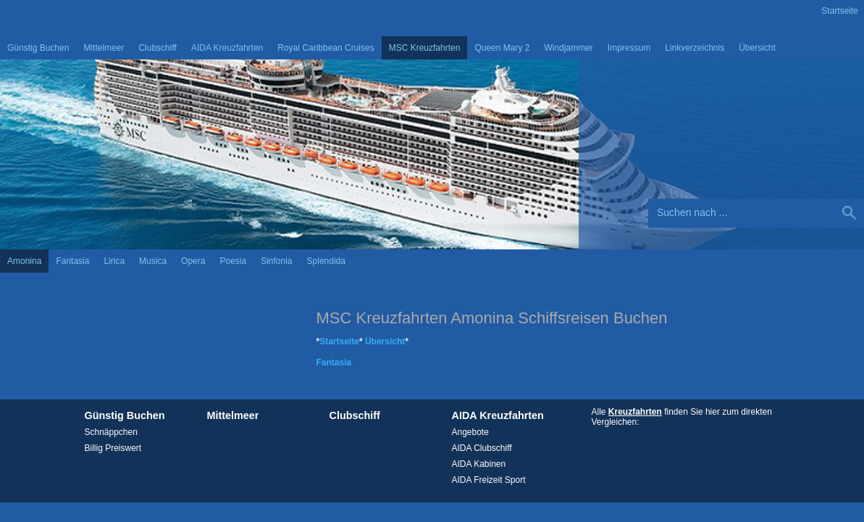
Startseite (839, 11)
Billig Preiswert (113, 448)
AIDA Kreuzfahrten (227, 48)
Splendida (326, 261)
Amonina (24, 261)
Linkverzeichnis (694, 48)
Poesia (232, 261)
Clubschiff (157, 48)
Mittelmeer (103, 48)
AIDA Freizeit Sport (489, 480)
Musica (153, 261)
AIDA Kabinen (479, 464)
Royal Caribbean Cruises (325, 48)
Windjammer (568, 48)
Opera (193, 261)
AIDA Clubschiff (482, 448)
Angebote (470, 432)
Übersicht (757, 48)
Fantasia (72, 261)
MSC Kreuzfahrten (425, 48)
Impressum (629, 48)
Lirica (114, 261)
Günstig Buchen (38, 48)
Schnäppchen (111, 432)
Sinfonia (276, 261)
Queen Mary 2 (501, 48)
